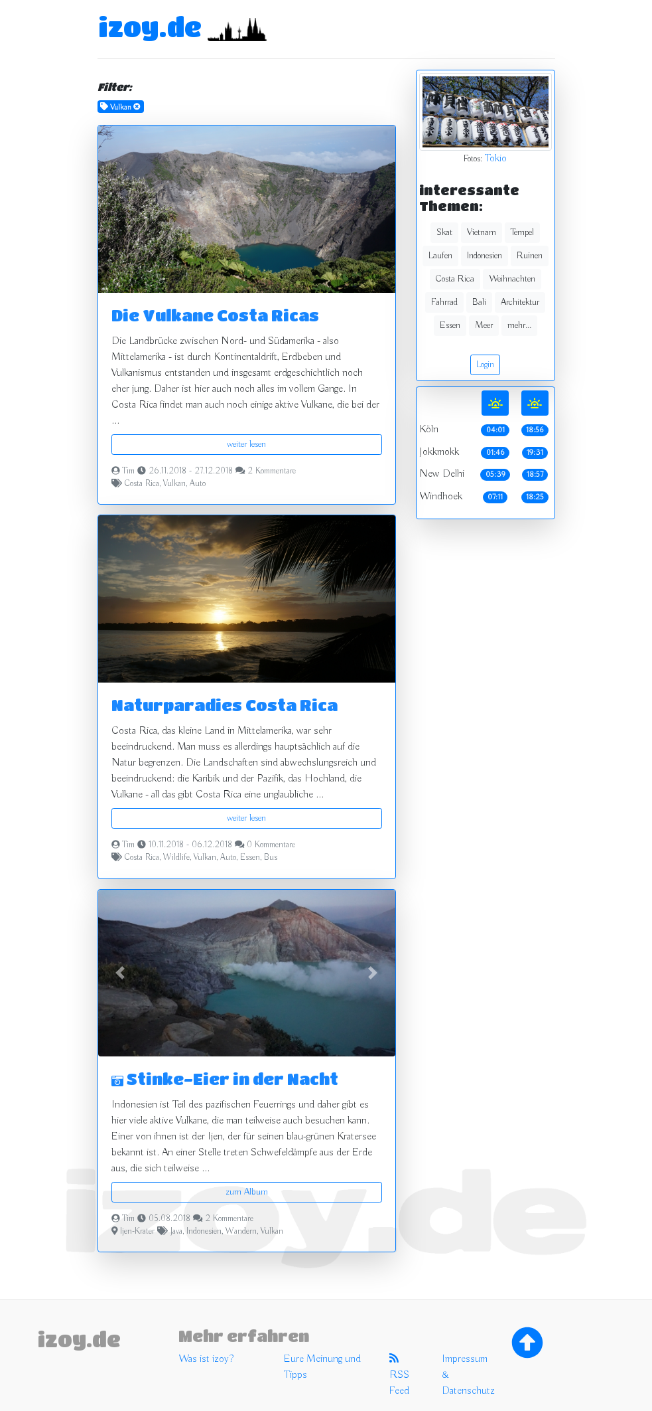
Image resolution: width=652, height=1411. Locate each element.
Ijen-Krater (137, 1231)
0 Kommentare (271, 845)
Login (485, 365)
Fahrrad (444, 302)
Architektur (520, 302)
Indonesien (204, 1231)
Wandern (241, 1231)
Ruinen (530, 256)
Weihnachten (512, 279)
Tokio (496, 158)
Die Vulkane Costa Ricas (215, 315)
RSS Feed (399, 1375)
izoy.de (150, 26)
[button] (120, 973)
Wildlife (176, 858)
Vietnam (481, 232)
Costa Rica (142, 484)
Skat (444, 232)
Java (176, 1231)
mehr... (519, 325)
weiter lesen (246, 444)
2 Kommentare (271, 471)
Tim (128, 471)
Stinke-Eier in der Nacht (224, 1079)
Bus (270, 858)
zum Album (247, 1192)
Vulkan (174, 484)
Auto (198, 484)
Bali (479, 302)
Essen (250, 858)
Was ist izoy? (205, 1359)
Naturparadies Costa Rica (224, 705)
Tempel (522, 232)
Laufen (440, 256)
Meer (484, 325)
